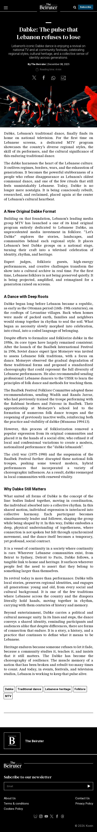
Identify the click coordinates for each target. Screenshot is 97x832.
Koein (89, 826)
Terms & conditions (16, 803)
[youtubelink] (62, 816)
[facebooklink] (57, 816)
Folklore (80, 689)
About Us (10, 798)
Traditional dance (29, 689)
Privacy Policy (84, 803)
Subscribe (85, 7)
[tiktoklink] (35, 816)
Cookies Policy (13, 809)
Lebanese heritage (58, 689)
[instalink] (41, 816)
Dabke (9, 689)
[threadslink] (46, 816)
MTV (8, 696)
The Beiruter (38, 64)
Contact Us (82, 798)
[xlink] (52, 816)
